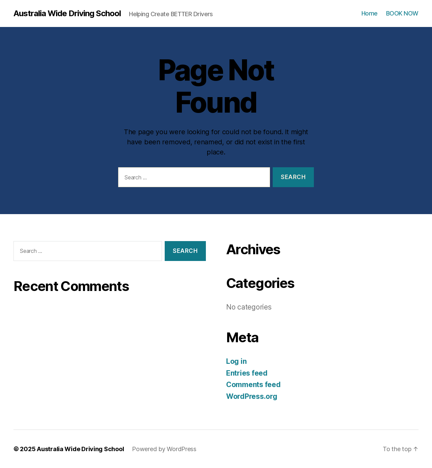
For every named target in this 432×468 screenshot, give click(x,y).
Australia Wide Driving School (67, 13)
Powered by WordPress (164, 448)
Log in (236, 361)
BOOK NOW (402, 13)
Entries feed (247, 373)
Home (369, 13)
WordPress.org (251, 396)
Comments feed (253, 384)
